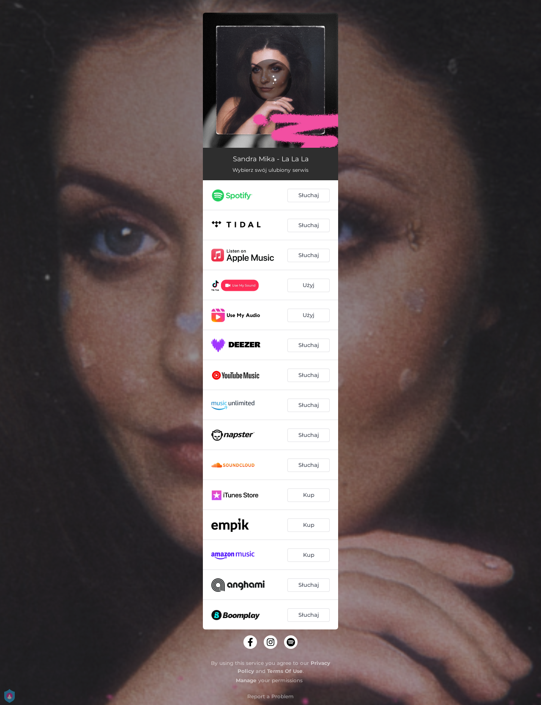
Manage (246, 680)
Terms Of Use (285, 671)
